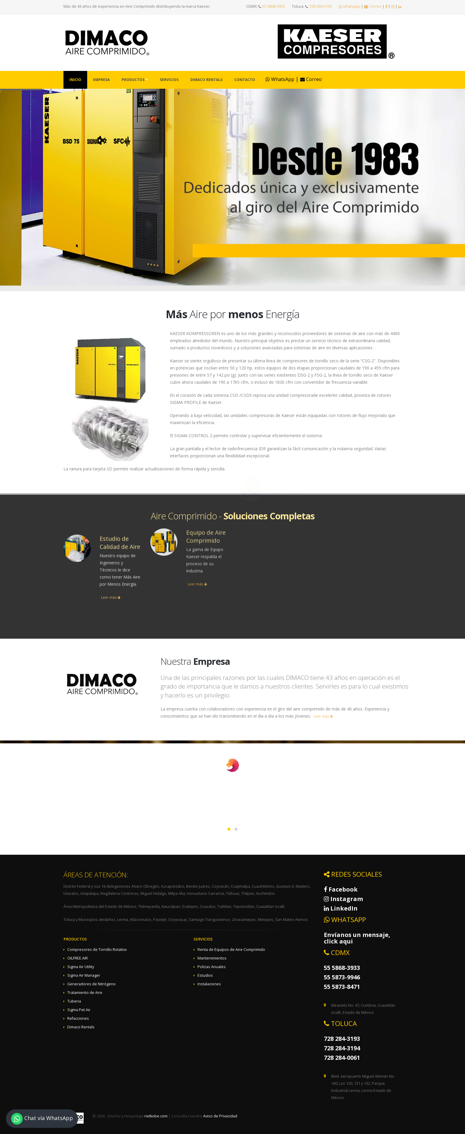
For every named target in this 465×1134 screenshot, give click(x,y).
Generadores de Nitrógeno (91, 983)
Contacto (244, 79)
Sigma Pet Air (78, 1009)
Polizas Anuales (212, 966)
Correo (372, 6)
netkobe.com (156, 1116)
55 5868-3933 (273, 6)
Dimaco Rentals (206, 79)
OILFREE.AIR (77, 958)
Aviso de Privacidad (220, 1116)
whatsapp (349, 6)
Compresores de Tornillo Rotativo (97, 949)
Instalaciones (209, 983)
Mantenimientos (212, 958)
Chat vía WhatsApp (42, 1119)
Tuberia (74, 1001)
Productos (133, 79)
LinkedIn (341, 908)
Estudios (205, 975)
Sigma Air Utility (80, 966)
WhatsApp (280, 79)
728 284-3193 (320, 6)
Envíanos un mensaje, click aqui (357, 938)
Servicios (169, 79)
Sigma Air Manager (83, 975)
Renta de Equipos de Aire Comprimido (231, 949)
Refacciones (78, 1018)
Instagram (343, 899)
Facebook (341, 889)
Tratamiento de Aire (84, 992)
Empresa (101, 79)
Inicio (75, 79)
